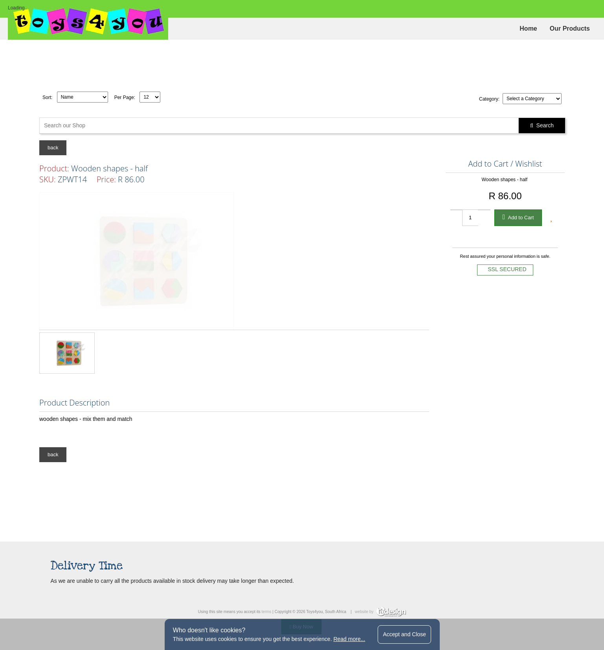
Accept (404, 634)
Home (528, 28)
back (53, 148)
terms (267, 612)
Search (542, 125)
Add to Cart (518, 217)
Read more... (349, 639)
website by (380, 612)
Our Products (570, 28)
